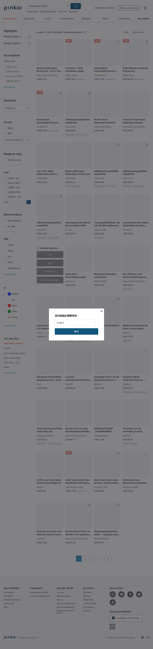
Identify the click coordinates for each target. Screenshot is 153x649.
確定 (76, 331)
